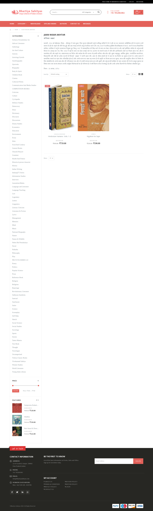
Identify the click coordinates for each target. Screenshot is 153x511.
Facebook (12, 492)
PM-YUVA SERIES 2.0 (20, 260)
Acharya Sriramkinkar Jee (21, 40)
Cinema (14, 78)
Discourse (15, 117)
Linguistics (16, 204)
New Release (35, 24)
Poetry (14, 263)
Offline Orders (50, 24)
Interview (15, 180)
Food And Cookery (18, 145)
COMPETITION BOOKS (20, 89)
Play (13, 256)
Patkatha (15, 249)
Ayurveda (15, 64)
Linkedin (22, 492)
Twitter (17, 492)
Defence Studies (17, 103)
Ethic (14, 141)
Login (67, 487)
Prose (14, 274)
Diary (14, 110)
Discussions (16, 120)
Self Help (15, 316)
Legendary (15, 197)
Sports (14, 333)
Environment (16, 134)
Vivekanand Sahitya (19, 361)
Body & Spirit (17, 71)
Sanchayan (15, 302)
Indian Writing (17, 169)
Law (13, 194)
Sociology (15, 330)
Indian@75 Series (18, 173)
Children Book (17, 75)
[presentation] (37, 400)
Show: (128, 74)
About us (48, 481)
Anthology (15, 47)
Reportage (15, 288)
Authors (63, 24)
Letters (14, 201)
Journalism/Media (18, 183)
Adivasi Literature (18, 43)
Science (14, 309)
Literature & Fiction (19, 211)
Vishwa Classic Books (19, 358)
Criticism (15, 92)
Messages (87, 24)
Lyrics (93, 134)
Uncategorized (17, 354)
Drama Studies (17, 124)
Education (15, 131)
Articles (15, 54)
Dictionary (15, 113)
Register (139, 1)
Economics (16, 127)
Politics (14, 267)
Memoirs (15, 221)
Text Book (15, 344)
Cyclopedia (16, 99)
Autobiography (17, 61)
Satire (14, 305)
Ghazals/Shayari (59, 134)
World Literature (17, 368)
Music (14, 228)
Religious (15, 284)
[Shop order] (59, 74)
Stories (14, 337)
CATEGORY (22, 24)
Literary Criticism (18, 208)
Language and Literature (20, 187)
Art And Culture (17, 50)
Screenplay (16, 312)
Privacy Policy (50, 487)
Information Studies (19, 176)
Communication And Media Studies (24, 85)
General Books (17, 148)
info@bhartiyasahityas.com (21, 479)
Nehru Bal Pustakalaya (20, 242)
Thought (15, 347)
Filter (15, 391)
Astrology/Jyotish (18, 57)
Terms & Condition (52, 484)
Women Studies (17, 365)
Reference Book (17, 277)
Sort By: (46, 74)
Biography (15, 68)
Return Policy (71, 481)
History (14, 166)
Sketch (14, 319)
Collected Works (17, 82)
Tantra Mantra (17, 340)
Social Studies (17, 326)
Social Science (17, 323)
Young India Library (19, 372)
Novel (14, 246)
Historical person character (21, 162)
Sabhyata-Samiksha (18, 295)
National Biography (18, 232)
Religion (15, 281)
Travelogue (16, 351)
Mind (14, 225)
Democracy (16, 106)
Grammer (15, 155)
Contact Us (75, 24)
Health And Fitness (18, 159)
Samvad (15, 298)
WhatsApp (27, 492)
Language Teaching (18, 190)
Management (16, 218)
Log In (131, 1)
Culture (14, 96)
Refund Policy (71, 484)
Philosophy (16, 253)
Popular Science (17, 270)
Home (12, 24)
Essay (14, 138)
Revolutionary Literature (20, 291)
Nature (14, 235)
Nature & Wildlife (18, 239)
